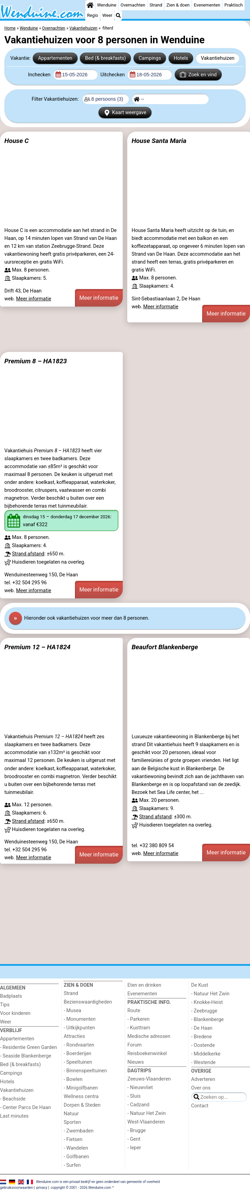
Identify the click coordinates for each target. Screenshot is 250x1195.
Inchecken (40, 75)
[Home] (90, 5)
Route (134, 1011)
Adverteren (203, 1079)
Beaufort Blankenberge (165, 647)
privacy (41, 1188)
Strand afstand (28, 554)
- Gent (134, 1139)
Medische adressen (149, 1036)
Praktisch (234, 5)
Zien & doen (177, 5)
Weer (107, 15)
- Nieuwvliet (140, 1088)
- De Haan (202, 1028)
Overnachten (133, 5)
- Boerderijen (77, 1053)
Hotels (181, 58)
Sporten (72, 1122)
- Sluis (134, 1096)
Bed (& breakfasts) (105, 58)
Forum (135, 1045)
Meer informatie (33, 299)
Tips (5, 1005)
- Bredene (201, 1037)
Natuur (71, 1114)
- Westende (203, 1062)
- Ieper (134, 1148)
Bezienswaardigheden (88, 1002)
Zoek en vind (198, 74)
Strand (156, 5)
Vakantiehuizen (218, 58)
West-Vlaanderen (146, 1122)
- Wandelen (76, 1148)
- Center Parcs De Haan (25, 1107)
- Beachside (12, 1099)
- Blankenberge (207, 1019)
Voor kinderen (15, 1013)
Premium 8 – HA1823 (35, 361)
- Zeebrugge (204, 1011)
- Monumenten (80, 1019)
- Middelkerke (205, 1054)
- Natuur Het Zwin (147, 1113)
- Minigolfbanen (81, 1088)
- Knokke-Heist (207, 1002)
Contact (199, 1106)
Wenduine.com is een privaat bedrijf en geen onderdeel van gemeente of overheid (98, 1182)
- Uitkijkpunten (79, 1028)
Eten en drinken (144, 985)
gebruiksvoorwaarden (16, 1188)
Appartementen (55, 58)
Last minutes (14, 1116)
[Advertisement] (125, 337)
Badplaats (11, 996)
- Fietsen (73, 1139)
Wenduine (106, 5)
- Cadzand (139, 1105)
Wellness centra (81, 1096)
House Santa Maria (159, 141)
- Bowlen (73, 1079)
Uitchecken (113, 75)
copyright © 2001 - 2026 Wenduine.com (81, 1188)
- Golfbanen (76, 1157)
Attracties (74, 1036)
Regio (92, 15)
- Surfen (72, 1165)
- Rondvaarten (79, 1045)
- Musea (72, 1011)
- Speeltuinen (78, 1062)
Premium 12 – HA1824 (37, 647)
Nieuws (136, 1062)
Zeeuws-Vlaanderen (149, 1079)
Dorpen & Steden (82, 1105)
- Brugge (137, 1130)
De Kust (199, 985)
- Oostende (203, 1045)
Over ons (200, 1088)
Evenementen (207, 5)
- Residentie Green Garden (28, 1047)
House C (16, 141)
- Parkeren (139, 1019)
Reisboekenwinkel (147, 1053)
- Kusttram (139, 1028)
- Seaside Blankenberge (25, 1056)
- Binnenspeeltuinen (85, 1071)
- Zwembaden (79, 1131)
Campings (150, 58)
